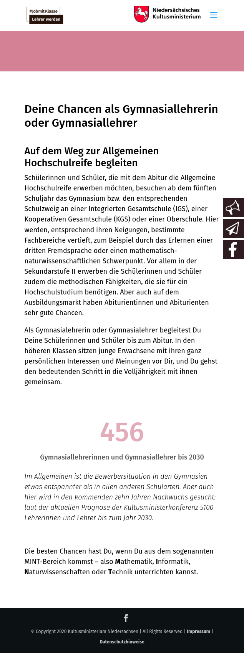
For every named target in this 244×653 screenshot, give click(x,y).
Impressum (198, 631)
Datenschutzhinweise (122, 642)
